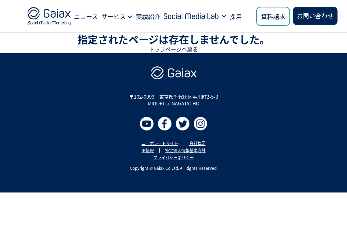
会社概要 (197, 143)
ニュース (86, 16)
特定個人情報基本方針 (185, 150)
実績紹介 (148, 16)
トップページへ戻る (173, 49)
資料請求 (273, 16)
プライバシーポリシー (173, 157)
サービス (116, 16)
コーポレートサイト (160, 143)
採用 (236, 16)
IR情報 (148, 150)
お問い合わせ (315, 15)
